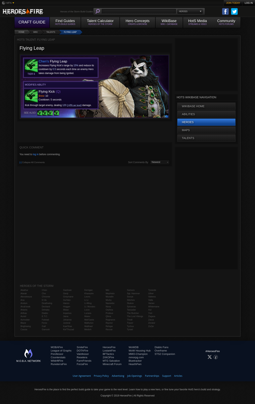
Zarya (151, 319)
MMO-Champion (138, 353)
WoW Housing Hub (140, 350)
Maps (186, 130)
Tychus (130, 326)
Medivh (87, 329)
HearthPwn (135, 364)
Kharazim (89, 293)
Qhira (108, 316)
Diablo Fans (161, 347)
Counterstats (58, 357)
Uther (151, 293)
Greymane (68, 296)
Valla (150, 300)
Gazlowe (67, 290)
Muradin (110, 296)
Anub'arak (25, 306)
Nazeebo (110, 303)
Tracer (130, 323)
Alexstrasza (26, 296)
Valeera (152, 296)
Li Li (86, 300)
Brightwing (26, 326)
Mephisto (110, 293)
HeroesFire (109, 347)
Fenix (44, 323)
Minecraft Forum (112, 364)
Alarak (24, 293)
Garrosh (46, 329)
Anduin (24, 303)
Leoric (87, 296)
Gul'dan (67, 300)
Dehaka (45, 310)
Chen (44, 290)
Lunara (87, 313)
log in (36, 154)
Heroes (188, 122)
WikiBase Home (193, 106)
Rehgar (109, 326)
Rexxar (109, 329)
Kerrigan (88, 290)
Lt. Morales (89, 306)
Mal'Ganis (89, 319)
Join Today (233, 3)
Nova (108, 306)
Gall (44, 326)
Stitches (131, 300)
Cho (44, 293)
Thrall (129, 319)
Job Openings (134, 376)
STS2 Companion (165, 353)
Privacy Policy (101, 376)
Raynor (109, 323)
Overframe (161, 350)
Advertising (118, 376)
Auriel (23, 316)
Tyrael (130, 329)
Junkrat (66, 323)
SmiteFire (82, 347)
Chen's (44, 61)
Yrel (150, 313)
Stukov (130, 303)
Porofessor (57, 353)
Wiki (35, 32)
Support (166, 376)
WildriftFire (57, 360)
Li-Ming (88, 303)
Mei (107, 290)
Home (22, 32)
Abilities (188, 114)
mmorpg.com (136, 357)
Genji (65, 293)
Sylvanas (131, 306)
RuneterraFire (59, 364)
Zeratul (151, 323)
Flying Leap (70, 32)
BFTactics (108, 353)
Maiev (87, 316)
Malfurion (88, 323)
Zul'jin (151, 326)
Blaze (23, 323)
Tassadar (131, 310)
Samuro (131, 290)
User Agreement (82, 376)
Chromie (46, 296)
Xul (149, 310)
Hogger (66, 306)
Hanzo (66, 303)
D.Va (44, 300)
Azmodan (25, 319)
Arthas (24, 313)
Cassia (24, 329)
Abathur (24, 290)
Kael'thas (67, 326)
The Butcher (133, 313)
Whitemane (153, 306)
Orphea (109, 310)
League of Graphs (61, 350)
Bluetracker (135, 360)
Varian (151, 303)
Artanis (24, 310)
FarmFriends (84, 360)
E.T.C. (45, 316)
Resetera (82, 357)
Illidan (66, 310)
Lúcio (87, 310)
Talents (50, 32)
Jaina (65, 316)
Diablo (45, 313)
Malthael (88, 326)
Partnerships (152, 376)
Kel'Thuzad (68, 329)
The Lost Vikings (135, 316)
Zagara (151, 316)
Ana (23, 300)
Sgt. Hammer (133, 293)
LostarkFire (109, 350)
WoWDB (134, 347)
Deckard (46, 306)
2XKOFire (108, 357)
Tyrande (152, 290)
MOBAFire (57, 347)
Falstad (45, 319)
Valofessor (83, 353)
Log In (249, 3)
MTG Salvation (111, 360)
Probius (109, 313)
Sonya (130, 296)
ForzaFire (82, 364)
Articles (178, 376)
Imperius (67, 313)
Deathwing (47, 303)
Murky (109, 300)
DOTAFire (82, 350)
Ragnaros (110, 319)
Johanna (67, 319)
